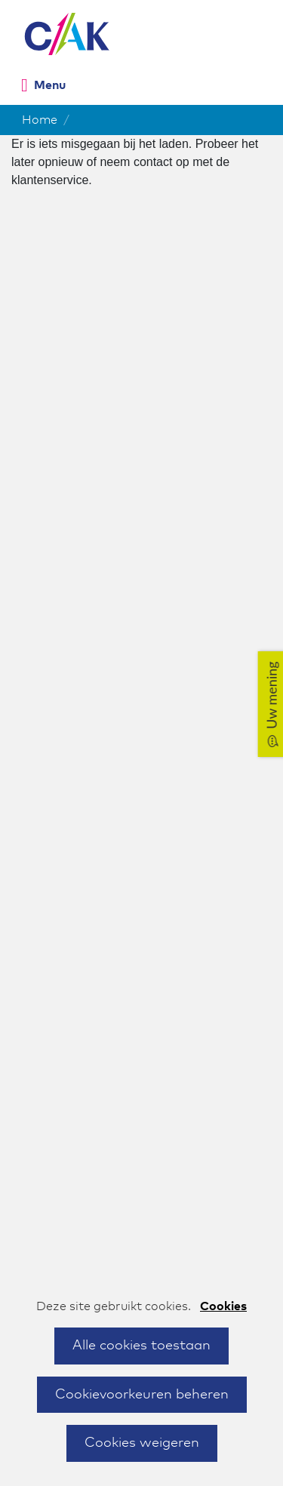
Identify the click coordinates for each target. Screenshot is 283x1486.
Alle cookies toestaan (141, 1345)
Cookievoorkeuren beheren (142, 1394)
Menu (50, 85)
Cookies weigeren (142, 1443)
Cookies (223, 1306)
